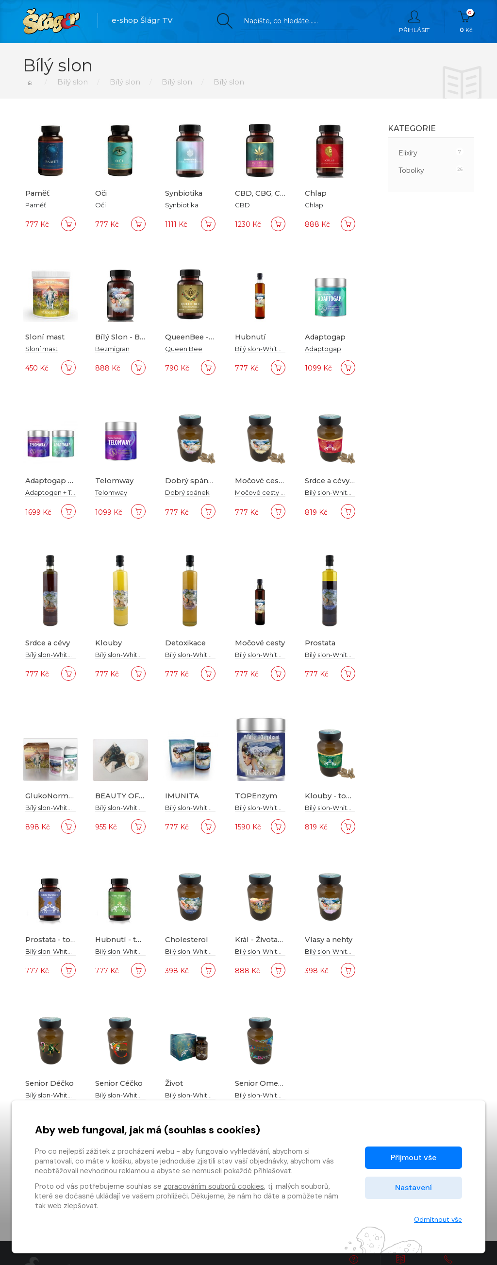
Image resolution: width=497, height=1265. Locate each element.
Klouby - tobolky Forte (348, 795)
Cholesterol (187, 939)
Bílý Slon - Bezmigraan (138, 336)
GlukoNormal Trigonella (71, 795)
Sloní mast (45, 336)
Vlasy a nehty (329, 939)
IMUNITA (182, 795)
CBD (242, 205)
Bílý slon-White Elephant (273, 349)
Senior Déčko (50, 1083)
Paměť (37, 193)
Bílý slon (71, 81)
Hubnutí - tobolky (129, 939)
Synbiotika (184, 193)
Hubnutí (251, 336)
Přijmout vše (413, 1157)
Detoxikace (186, 642)
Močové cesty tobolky (276, 480)
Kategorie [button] (412, 128)
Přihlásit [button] (414, 22)
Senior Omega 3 (265, 1083)
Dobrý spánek (192, 480)
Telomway (114, 480)
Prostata (321, 642)
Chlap (316, 193)
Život (174, 1083)
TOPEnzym (256, 795)
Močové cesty (260, 642)
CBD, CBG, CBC (263, 193)
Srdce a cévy (49, 642)
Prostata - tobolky (59, 939)
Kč (466, 22)
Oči (101, 193)
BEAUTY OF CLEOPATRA (141, 795)
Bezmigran (112, 349)
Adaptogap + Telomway (70, 480)
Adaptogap (326, 336)
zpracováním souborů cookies (214, 1186)
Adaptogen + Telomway (62, 492)
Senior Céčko (120, 1083)
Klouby (108, 642)
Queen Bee (183, 349)
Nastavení (413, 1187)
